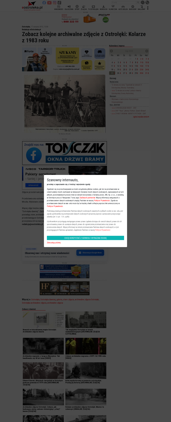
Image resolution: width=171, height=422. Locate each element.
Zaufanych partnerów (87, 198)
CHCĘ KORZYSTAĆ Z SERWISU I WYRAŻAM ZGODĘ (85, 238)
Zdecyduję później (54, 242)
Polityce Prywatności (102, 200)
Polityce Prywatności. (103, 230)
